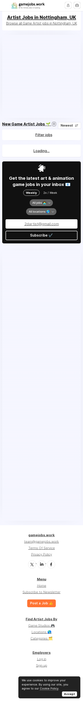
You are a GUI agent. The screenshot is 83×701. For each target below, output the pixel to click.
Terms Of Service (41, 548)
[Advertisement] (41, 76)
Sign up (41, 665)
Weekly (31, 192)
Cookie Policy (49, 688)
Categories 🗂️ (42, 638)
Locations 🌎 (41, 632)
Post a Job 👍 (41, 603)
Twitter (32, 564)
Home (41, 585)
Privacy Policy (41, 554)
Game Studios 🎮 (41, 625)
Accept (69, 694)
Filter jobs (43, 135)
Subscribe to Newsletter (41, 592)
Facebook (51, 564)
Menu (6, 5)
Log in (41, 659)
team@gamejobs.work (41, 541)
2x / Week (50, 192)
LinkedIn (41, 564)
